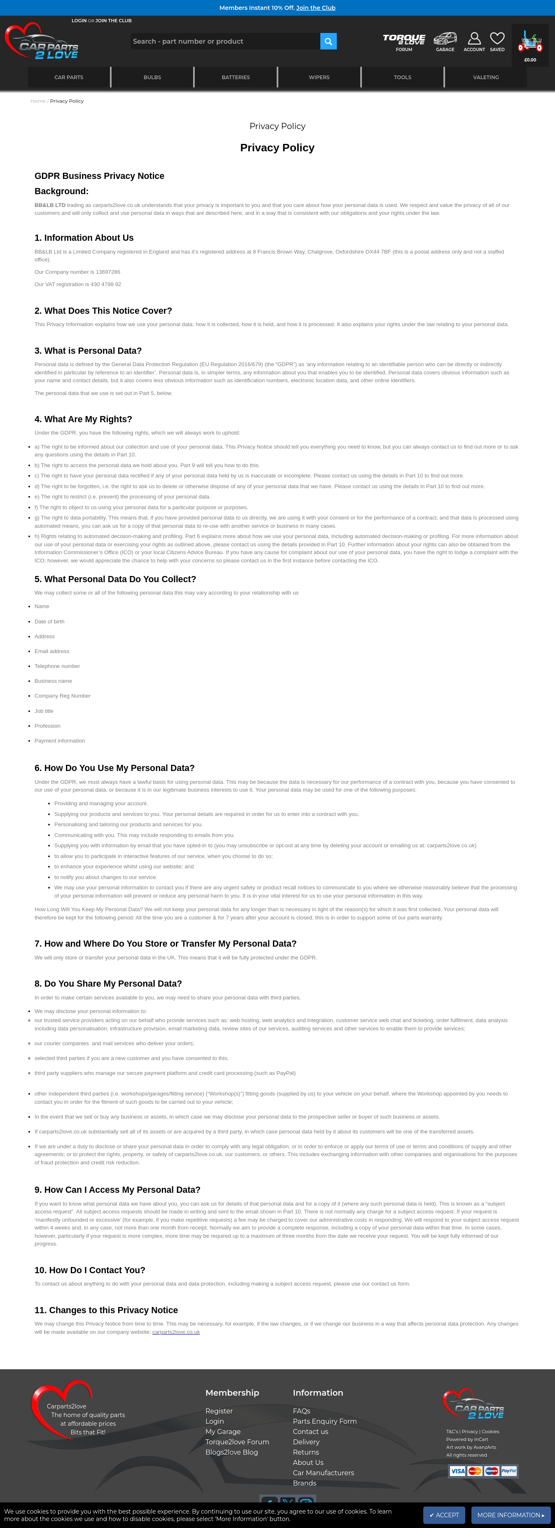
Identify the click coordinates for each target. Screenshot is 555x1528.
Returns (306, 1452)
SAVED (497, 49)
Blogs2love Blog (231, 1452)
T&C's (452, 1431)
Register (219, 1411)
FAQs (301, 1411)
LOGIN (79, 21)
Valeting (486, 77)
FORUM (404, 49)
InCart (481, 1439)
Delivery (306, 1442)
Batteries (236, 77)
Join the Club (316, 8)
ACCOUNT (474, 49)
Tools (402, 77)
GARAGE (445, 49)
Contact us (311, 1432)
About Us (308, 1463)
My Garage (223, 1432)
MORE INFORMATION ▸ (511, 1515)
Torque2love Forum (237, 1442)
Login (214, 1421)
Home (38, 101)
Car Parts (68, 77)
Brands (305, 1483)
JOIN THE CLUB (114, 21)
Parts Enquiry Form (325, 1421)
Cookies (490, 1431)
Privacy (470, 1431)
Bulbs (152, 77)
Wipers (319, 77)
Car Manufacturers (323, 1473)
